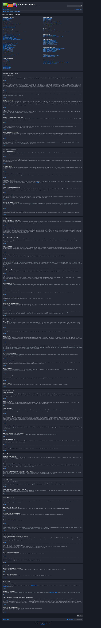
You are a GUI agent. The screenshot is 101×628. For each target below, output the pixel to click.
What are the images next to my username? (10, 36)
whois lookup (5, 600)
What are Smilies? (6, 61)
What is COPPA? (6, 19)
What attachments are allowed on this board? (51, 55)
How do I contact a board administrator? (50, 63)
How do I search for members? (48, 43)
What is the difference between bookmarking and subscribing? (54, 48)
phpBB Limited (34, 585)
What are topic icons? (6, 68)
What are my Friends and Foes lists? (49, 35)
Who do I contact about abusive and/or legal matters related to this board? (56, 62)
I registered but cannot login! (8, 21)
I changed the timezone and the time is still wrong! (11, 34)
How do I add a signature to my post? (9, 45)
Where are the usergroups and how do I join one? (51, 21)
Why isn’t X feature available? (48, 61)
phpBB (37, 182)
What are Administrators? (47, 18)
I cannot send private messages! (48, 29)
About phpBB (5, 586)
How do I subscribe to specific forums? (50, 50)
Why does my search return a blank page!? (50, 42)
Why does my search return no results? (50, 41)
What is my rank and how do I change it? (10, 38)
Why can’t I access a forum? (8, 49)
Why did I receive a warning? (8, 51)
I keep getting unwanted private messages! (50, 30)
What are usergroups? (47, 20)
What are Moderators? (47, 19)
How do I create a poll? (7, 46)
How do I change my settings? (8, 30)
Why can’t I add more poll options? (9, 47)
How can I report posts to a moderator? (9, 52)
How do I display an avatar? (7, 37)
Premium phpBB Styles (46, 623)
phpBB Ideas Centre (53, 592)
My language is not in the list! (8, 35)
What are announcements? (7, 65)
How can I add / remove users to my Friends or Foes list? (53, 36)
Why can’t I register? (6, 20)
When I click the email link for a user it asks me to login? (12, 39)
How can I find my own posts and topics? (50, 44)
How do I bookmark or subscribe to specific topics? (52, 49)
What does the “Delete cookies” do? (9, 27)
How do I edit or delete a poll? (8, 48)
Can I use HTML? (6, 60)
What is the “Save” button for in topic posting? (11, 53)
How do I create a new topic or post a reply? (10, 43)
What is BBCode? (6, 59)
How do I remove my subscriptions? (49, 51)
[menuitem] (9, 9)
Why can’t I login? (6, 22)
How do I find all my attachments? (49, 56)
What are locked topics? (7, 67)
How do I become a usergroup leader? (50, 22)
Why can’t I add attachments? (8, 50)
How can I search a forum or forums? (49, 40)
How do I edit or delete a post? (8, 44)
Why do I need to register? (7, 18)
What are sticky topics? (7, 66)
